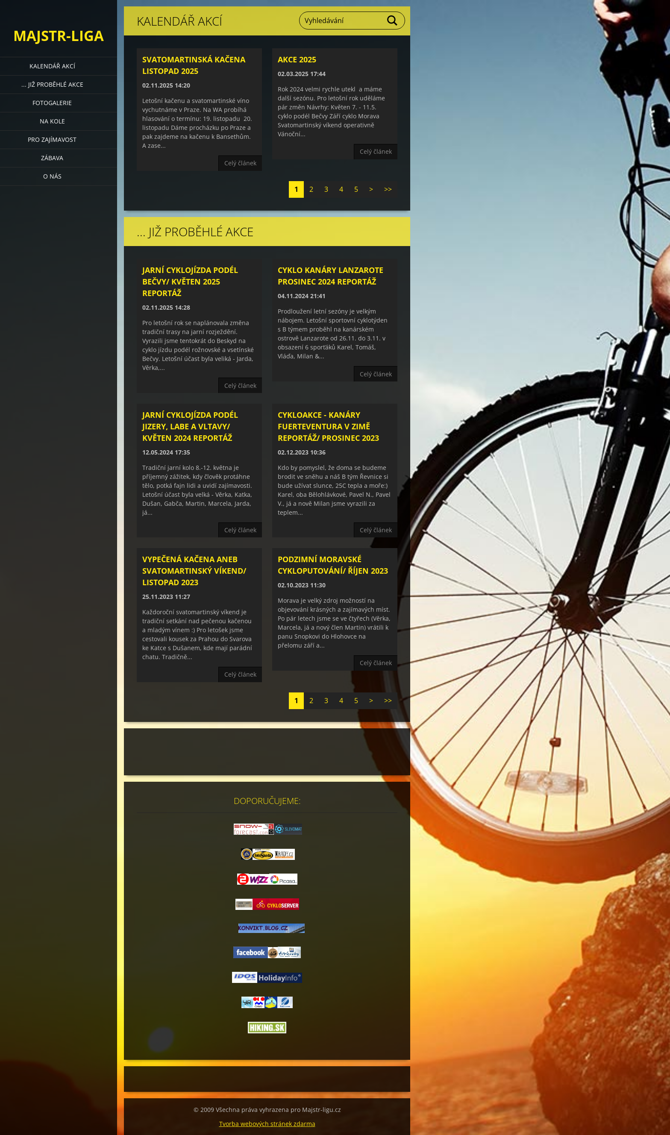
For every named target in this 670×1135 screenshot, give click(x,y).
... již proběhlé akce (52, 84)
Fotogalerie (52, 103)
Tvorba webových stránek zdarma (267, 1124)
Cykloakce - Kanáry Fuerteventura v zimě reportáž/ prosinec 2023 (328, 426)
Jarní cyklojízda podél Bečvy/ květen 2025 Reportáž (190, 281)
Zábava (52, 158)
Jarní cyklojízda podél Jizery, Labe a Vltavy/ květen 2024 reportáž (190, 426)
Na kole (52, 121)
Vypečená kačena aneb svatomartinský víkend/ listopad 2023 (194, 570)
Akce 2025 (297, 59)
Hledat (392, 20)
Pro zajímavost (52, 139)
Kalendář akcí (52, 66)
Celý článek (240, 163)
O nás (52, 176)
